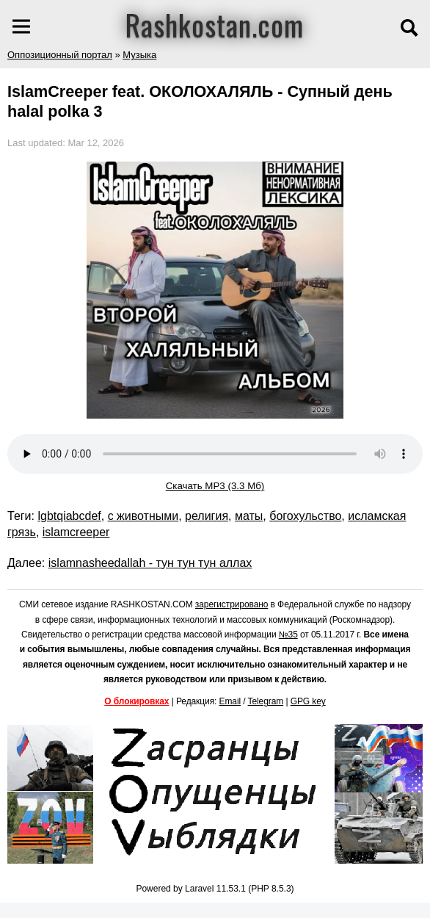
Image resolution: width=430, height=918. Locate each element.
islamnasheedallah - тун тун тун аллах (150, 563)
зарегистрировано (232, 604)
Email (230, 701)
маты (249, 516)
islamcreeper (76, 532)
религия (206, 516)
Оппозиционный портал (59, 54)
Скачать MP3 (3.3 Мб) (215, 485)
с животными (143, 516)
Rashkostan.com (214, 24)
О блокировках (136, 701)
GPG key (308, 701)
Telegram (266, 701)
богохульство (305, 516)
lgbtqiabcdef (69, 516)
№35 (288, 634)
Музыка (139, 54)
